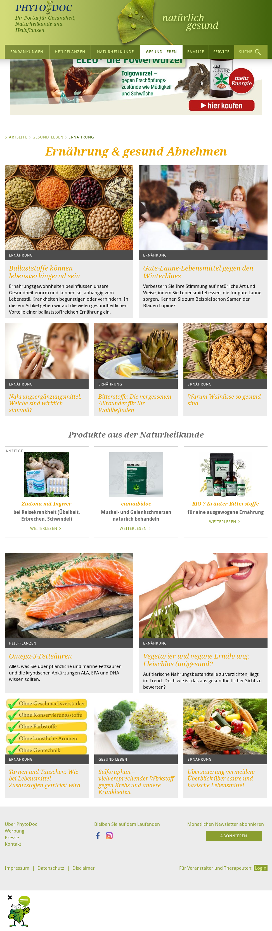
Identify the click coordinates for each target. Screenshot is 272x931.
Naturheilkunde (115, 50)
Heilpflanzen (70, 50)
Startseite (16, 187)
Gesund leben (161, 50)
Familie (195, 50)
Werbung (15, 891)
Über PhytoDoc (22, 884)
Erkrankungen (26, 50)
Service (221, 50)
